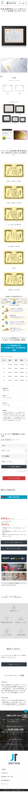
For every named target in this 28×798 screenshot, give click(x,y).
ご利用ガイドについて (14, 664)
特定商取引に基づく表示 (7, 776)
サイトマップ (4, 784)
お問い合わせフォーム (14, 744)
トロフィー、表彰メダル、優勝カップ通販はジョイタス (11, 596)
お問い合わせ (4, 773)
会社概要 (3, 769)
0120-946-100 (16, 729)
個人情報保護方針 (5, 780)
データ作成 (6, 456)
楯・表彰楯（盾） (5, 597)
